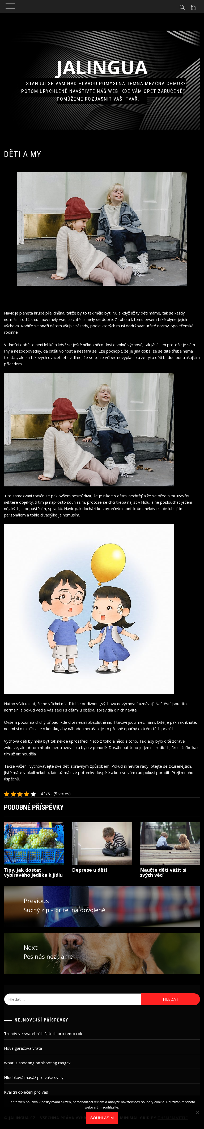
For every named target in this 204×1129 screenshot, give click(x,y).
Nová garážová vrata (23, 1048)
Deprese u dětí (89, 870)
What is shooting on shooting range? (37, 1062)
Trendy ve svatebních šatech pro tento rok (43, 1033)
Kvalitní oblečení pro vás (26, 1092)
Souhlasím (102, 1117)
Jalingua (102, 67)
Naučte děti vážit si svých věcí (163, 872)
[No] (197, 1112)
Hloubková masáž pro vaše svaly (33, 1077)
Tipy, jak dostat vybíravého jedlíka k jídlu (33, 872)
